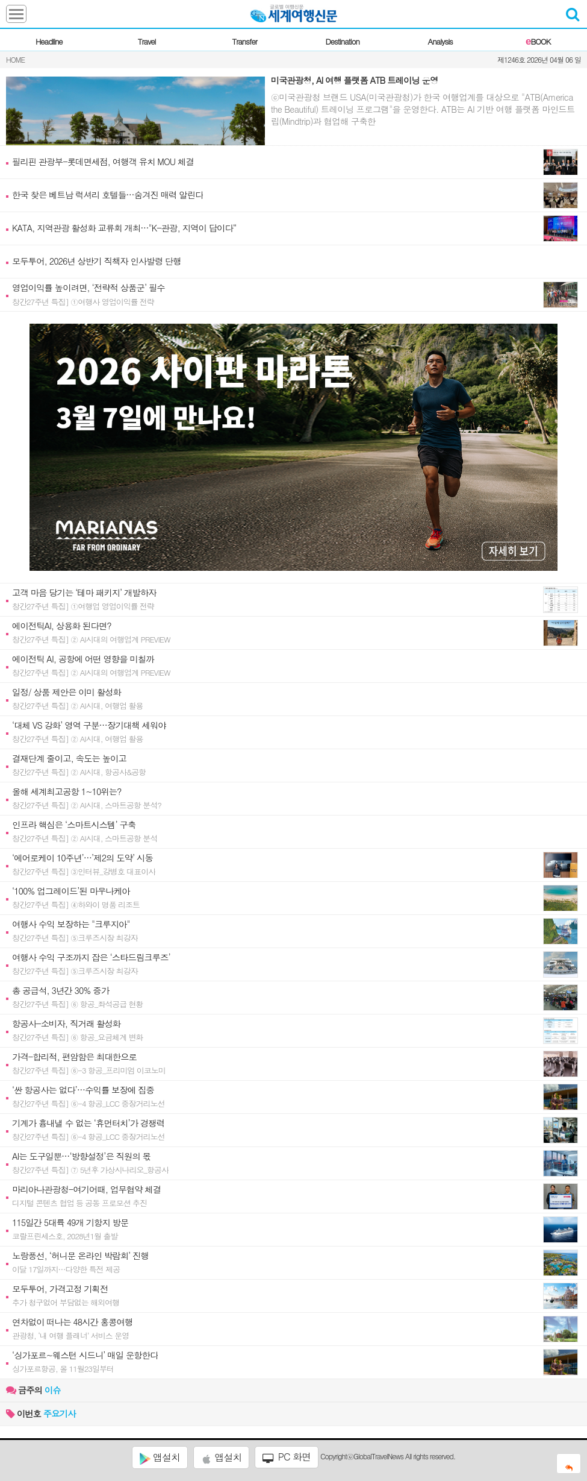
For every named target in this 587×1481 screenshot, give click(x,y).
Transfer (244, 41)
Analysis (440, 41)
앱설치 (160, 1457)
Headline (49, 41)
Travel (147, 41)
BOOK (538, 41)
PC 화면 (286, 1457)
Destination (342, 41)
